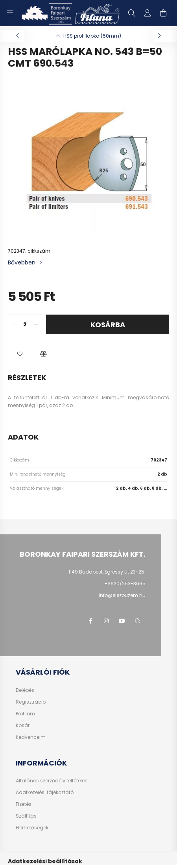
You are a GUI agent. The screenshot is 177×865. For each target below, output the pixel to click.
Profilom (25, 714)
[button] (20, 354)
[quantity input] (25, 324)
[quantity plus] (36, 324)
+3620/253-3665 (125, 583)
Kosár (23, 725)
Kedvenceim (31, 737)
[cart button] (163, 13)
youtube (122, 621)
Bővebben (21, 262)
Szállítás (26, 816)
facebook (90, 621)
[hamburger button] (10, 13)
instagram (106, 621)
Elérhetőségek (32, 828)
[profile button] (147, 13)
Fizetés (23, 804)
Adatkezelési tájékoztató (45, 792)
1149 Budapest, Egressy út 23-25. (107, 571)
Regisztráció (31, 702)
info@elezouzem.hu (122, 595)
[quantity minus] (14, 324)
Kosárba (107, 324)
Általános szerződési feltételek (51, 781)
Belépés (25, 690)
